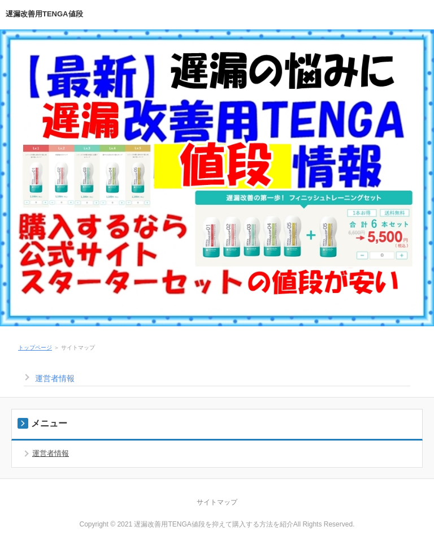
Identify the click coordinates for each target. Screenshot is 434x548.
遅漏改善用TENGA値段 (44, 14)
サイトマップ (217, 502)
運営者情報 (55, 378)
